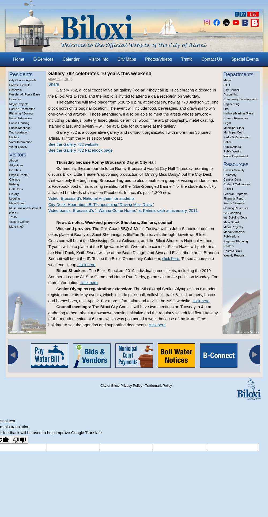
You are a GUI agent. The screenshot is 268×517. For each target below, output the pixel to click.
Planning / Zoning (21, 113)
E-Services (43, 59)
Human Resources (236, 118)
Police (228, 142)
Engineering (232, 104)
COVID (228, 189)
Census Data (232, 179)
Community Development (240, 99)
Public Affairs (232, 146)
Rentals (229, 246)
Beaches (15, 170)
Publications (232, 236)
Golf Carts (16, 189)
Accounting (231, 94)
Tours (13, 217)
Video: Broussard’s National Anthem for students (91, 198)
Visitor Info (98, 59)
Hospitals (15, 89)
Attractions (16, 165)
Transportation (19, 132)
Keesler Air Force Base (24, 94)
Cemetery (230, 175)
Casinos (14, 179)
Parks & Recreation (22, 108)
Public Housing (19, 123)
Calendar (71, 59)
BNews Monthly (234, 170)
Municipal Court (234, 132)
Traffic (186, 59)
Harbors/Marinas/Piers (239, 113)
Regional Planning (236, 241)
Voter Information (20, 142)
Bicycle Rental (18, 175)
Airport (13, 160)
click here (86, 264)
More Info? (16, 226)
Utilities (14, 137)
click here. (171, 258)
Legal (227, 123)
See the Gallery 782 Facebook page (80, 150)
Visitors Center (19, 221)
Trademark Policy (158, 386)
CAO (227, 85)
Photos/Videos (158, 59)
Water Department (236, 156)
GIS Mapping (232, 213)
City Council (232, 89)
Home (18, 59)
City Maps (127, 59)
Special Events (245, 59)
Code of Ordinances (237, 184)
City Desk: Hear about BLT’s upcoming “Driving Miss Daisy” (101, 204)
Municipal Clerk (234, 127)
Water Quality (18, 146)
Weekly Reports (234, 255)
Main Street (17, 203)
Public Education (20, 118)
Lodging (14, 198)
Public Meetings (20, 127)
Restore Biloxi (233, 250)
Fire (226, 108)
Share (53, 84)
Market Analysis (234, 231)
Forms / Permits (20, 85)
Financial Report (235, 198)
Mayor (228, 80)
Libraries (15, 99)
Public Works (232, 151)
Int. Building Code (235, 217)
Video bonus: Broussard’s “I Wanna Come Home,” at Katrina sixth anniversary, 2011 (123, 210)
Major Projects (19, 104)
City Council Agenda (22, 80)
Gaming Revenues (236, 208)
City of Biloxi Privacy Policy (121, 386)
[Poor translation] (19, 440)
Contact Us (212, 59)
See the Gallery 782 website (73, 144)
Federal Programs (236, 194)
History (14, 194)
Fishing (14, 184)
